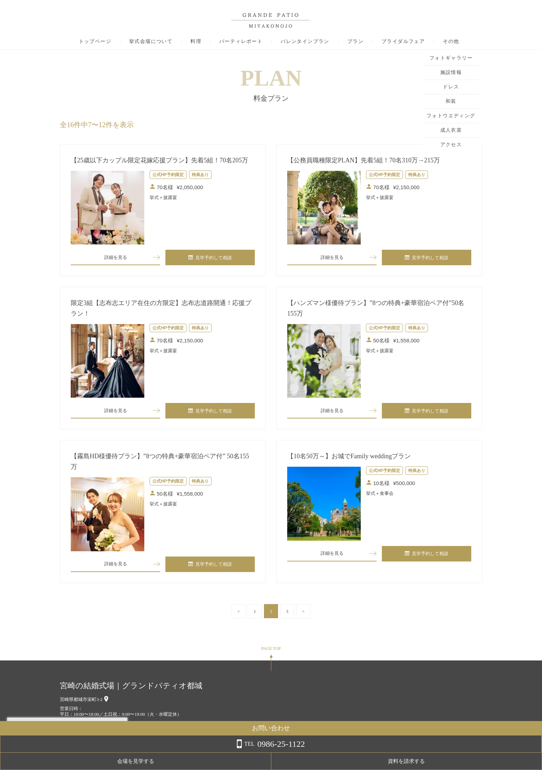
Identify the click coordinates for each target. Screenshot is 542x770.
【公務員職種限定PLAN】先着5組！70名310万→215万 (363, 160)
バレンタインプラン (305, 41)
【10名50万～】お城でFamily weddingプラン (349, 458)
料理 (195, 41)
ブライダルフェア (403, 41)
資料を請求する (513, 761)
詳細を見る (115, 258)
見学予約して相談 (210, 258)
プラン (355, 41)
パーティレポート (241, 41)
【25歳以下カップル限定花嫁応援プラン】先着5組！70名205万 (159, 160)
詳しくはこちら (71, 752)
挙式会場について (150, 41)
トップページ (95, 41)
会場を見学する (457, 761)
